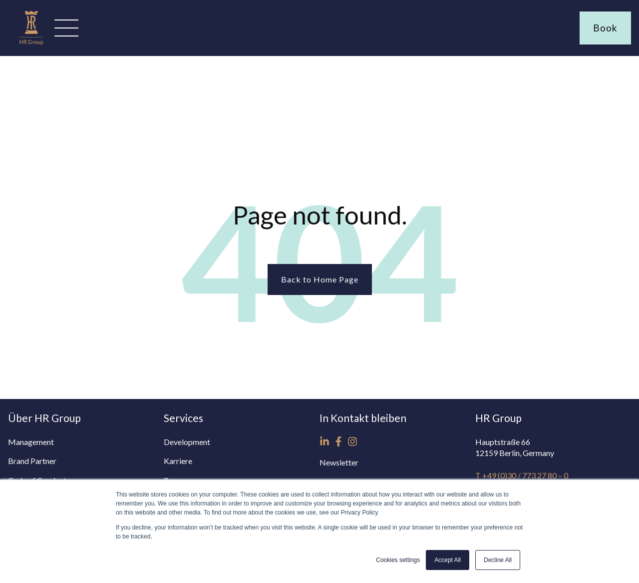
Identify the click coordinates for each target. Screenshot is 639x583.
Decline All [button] (498, 560)
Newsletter (339, 462)
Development (187, 441)
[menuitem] (86, 442)
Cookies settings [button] (398, 560)
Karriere (178, 461)
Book (605, 28)
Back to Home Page (319, 279)
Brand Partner (32, 461)
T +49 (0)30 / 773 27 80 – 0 (521, 475)
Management (31, 441)
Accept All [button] (447, 560)
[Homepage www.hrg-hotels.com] (30, 45)
